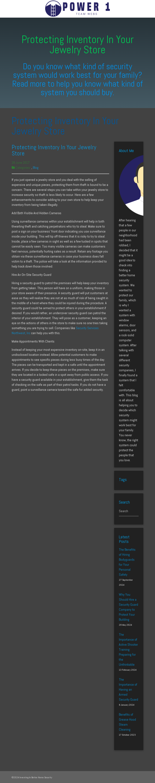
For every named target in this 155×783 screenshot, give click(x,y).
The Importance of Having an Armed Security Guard (128, 689)
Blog (36, 167)
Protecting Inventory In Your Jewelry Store (54, 150)
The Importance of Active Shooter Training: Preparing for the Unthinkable (128, 649)
